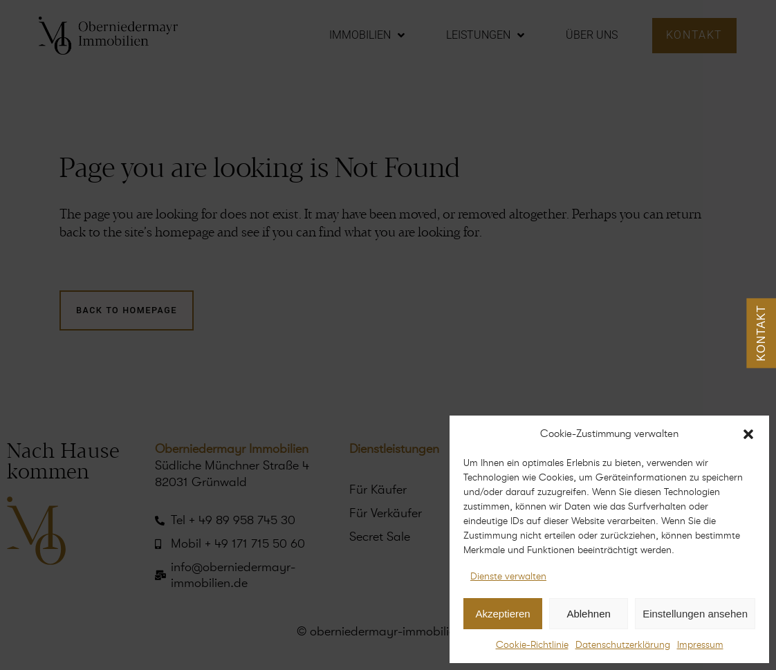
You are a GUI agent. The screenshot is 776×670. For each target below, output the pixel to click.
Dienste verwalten (508, 576)
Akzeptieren (502, 614)
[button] (748, 434)
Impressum (700, 645)
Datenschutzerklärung (622, 645)
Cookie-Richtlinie (532, 645)
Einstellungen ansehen (695, 614)
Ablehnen (588, 614)
